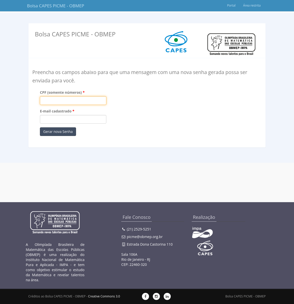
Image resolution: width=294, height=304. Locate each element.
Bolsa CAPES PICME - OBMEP (51, 6)
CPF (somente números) (61, 92)
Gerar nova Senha (58, 131)
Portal (231, 5)
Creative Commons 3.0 (104, 296)
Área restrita (252, 5)
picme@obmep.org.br (145, 236)
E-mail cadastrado (55, 111)
